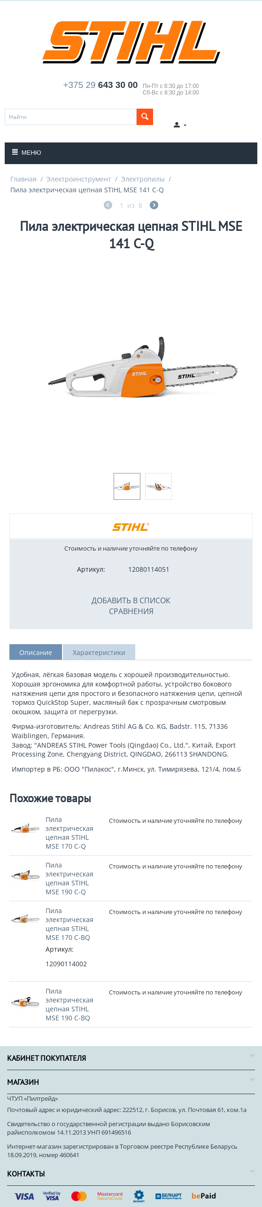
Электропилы (143, 178)
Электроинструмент (78, 178)
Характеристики (99, 652)
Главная (23, 178)
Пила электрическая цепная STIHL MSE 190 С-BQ (69, 1004)
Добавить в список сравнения (131, 605)
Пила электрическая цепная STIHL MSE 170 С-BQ (69, 924)
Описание (35, 652)
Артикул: (91, 569)
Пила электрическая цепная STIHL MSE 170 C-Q (69, 833)
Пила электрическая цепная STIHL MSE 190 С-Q (69, 878)
